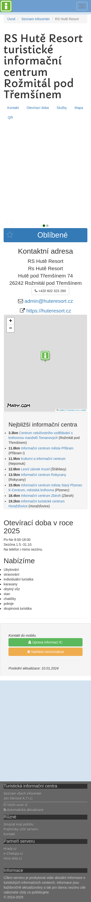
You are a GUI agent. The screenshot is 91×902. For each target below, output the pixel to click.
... (5, 863)
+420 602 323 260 (50, 291)
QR (10, 117)
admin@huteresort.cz (49, 301)
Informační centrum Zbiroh (41, 496)
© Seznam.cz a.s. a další (76, 410)
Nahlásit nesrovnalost (45, 652)
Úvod (11, 19)
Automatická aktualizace (24, 810)
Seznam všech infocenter (23, 793)
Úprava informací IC (45, 642)
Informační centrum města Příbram (47, 448)
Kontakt (13, 108)
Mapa (78, 108)
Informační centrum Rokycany (43, 475)
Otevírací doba (37, 108)
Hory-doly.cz (13, 858)
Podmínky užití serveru (21, 829)
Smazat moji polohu (18, 824)
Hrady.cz (10, 849)
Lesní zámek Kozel (35, 469)
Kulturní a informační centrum (43, 459)
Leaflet (60, 410)
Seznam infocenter (35, 19)
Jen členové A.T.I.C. (19, 798)
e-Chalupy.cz (13, 854)
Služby (62, 108)
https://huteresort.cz (48, 310)
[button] (45, 357)
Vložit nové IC (16, 805)
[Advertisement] (45, 170)
